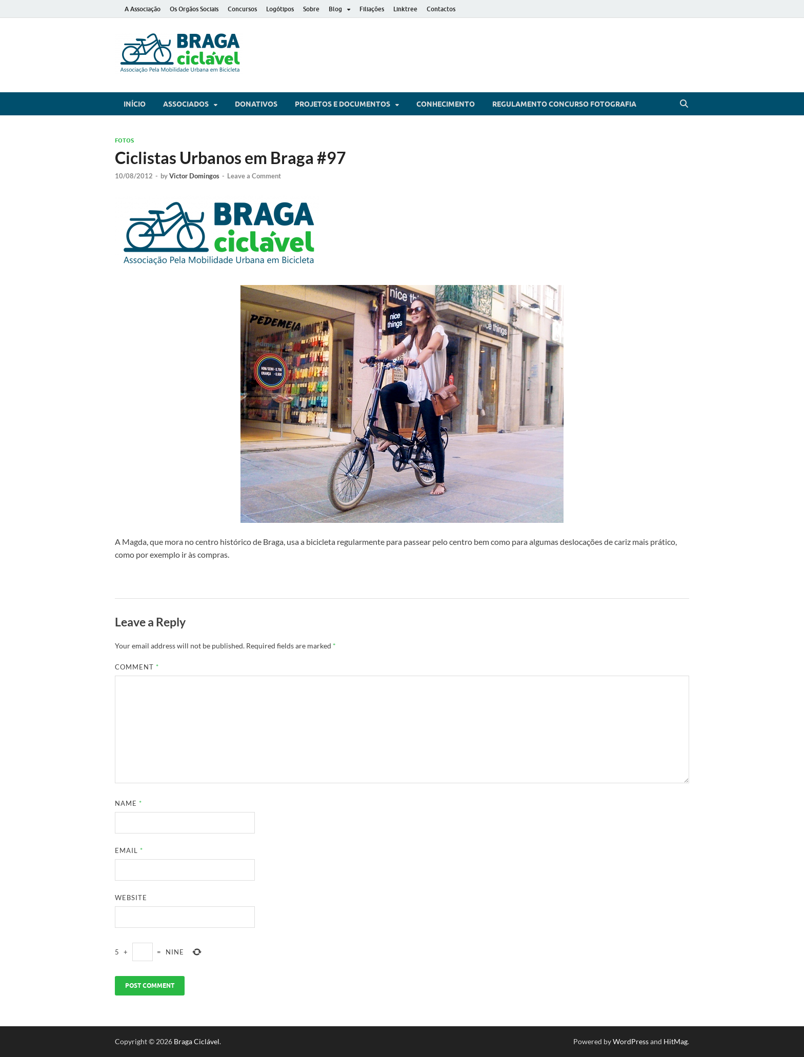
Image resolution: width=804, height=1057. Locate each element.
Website (131, 897)
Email (129, 850)
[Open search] (684, 104)
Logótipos (280, 9)
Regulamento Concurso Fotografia (564, 104)
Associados (186, 104)
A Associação (142, 9)
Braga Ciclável (196, 1041)
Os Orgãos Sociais (194, 9)
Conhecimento (445, 104)
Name (128, 803)
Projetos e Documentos (342, 104)
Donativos (256, 104)
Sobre (311, 9)
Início (135, 104)
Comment (137, 667)
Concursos (242, 9)
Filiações (371, 9)
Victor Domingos (194, 176)
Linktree (405, 9)
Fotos (124, 140)
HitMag (676, 1041)
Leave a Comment (254, 176)
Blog (335, 9)
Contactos (441, 9)
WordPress (631, 1041)
